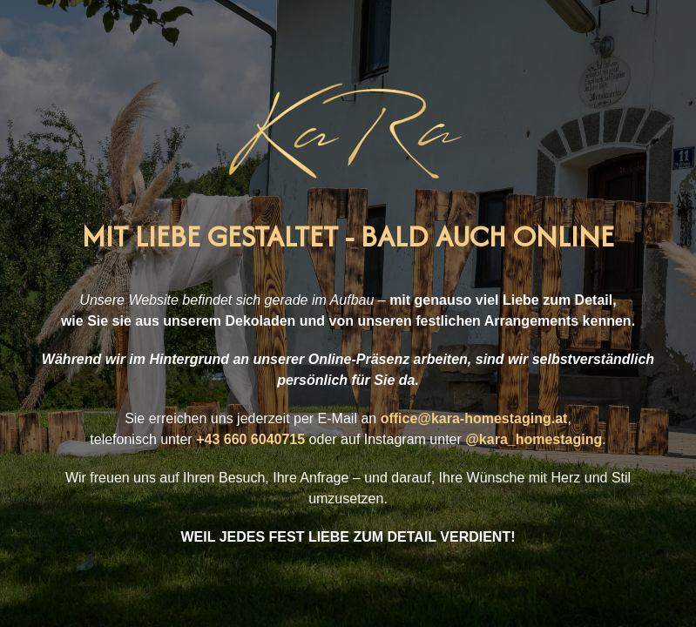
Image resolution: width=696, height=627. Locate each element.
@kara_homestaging (533, 439)
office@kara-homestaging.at (474, 418)
